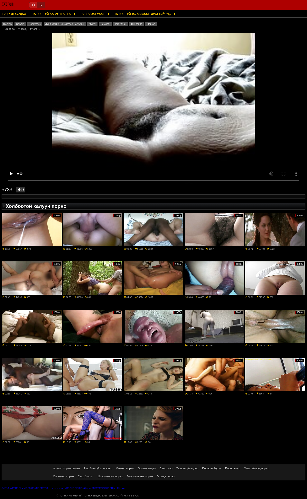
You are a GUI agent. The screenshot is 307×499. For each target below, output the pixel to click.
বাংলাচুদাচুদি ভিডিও (100, 488)
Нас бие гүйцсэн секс (98, 468)
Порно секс (73, 488)
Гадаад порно (165, 476)
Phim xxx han (117, 488)
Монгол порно (125, 468)
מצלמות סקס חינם (57, 488)
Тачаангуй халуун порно (52, 13)
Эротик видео (147, 468)
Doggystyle (35, 24)
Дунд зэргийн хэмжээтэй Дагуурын (64, 24)
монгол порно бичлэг (66, 468)
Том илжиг (120, 24)
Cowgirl (20, 24)
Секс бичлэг (86, 476)
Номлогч (105, 24)
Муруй (92, 24)
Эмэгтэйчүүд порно (256, 468)
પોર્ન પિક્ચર (86, 488)
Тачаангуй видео (187, 468)
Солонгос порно (63, 476)
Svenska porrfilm (12, 488)
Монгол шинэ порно (140, 476)
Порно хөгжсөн (93, 13)
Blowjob (7, 24)
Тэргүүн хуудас (14, 13)
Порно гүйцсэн (211, 468)
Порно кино (232, 468)
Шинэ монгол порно (110, 476)
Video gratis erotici (36, 488)
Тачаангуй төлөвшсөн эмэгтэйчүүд (143, 13)
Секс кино (166, 468)
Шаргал (151, 24)
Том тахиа (136, 24)
